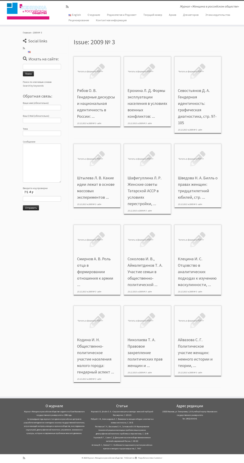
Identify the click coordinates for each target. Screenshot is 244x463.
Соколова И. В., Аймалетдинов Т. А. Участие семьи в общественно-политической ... (145, 271)
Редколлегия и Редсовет (122, 14)
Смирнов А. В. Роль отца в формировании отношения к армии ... (95, 271)
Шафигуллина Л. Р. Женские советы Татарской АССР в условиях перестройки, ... (144, 190)
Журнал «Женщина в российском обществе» (105, 458)
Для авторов (191, 14)
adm (99, 123)
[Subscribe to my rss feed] (68, 7)
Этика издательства (217, 14)
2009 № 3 (92, 123)
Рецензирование (78, 20)
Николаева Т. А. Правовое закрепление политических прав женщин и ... (145, 352)
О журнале (94, 14)
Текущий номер (152, 14)
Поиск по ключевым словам (37, 81)
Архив (172, 14)
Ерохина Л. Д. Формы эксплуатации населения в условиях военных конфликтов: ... (147, 103)
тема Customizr (156, 458)
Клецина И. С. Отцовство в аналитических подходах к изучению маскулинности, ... (197, 271)
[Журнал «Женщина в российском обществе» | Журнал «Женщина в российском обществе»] (28, 11)
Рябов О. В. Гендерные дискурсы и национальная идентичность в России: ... (96, 103)
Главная (27, 32)
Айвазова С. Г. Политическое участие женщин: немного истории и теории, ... (195, 352)
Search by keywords (33, 85)
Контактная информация (111, 20)
